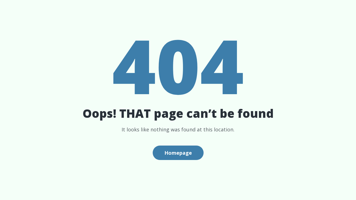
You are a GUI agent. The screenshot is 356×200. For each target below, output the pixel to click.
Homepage (178, 152)
